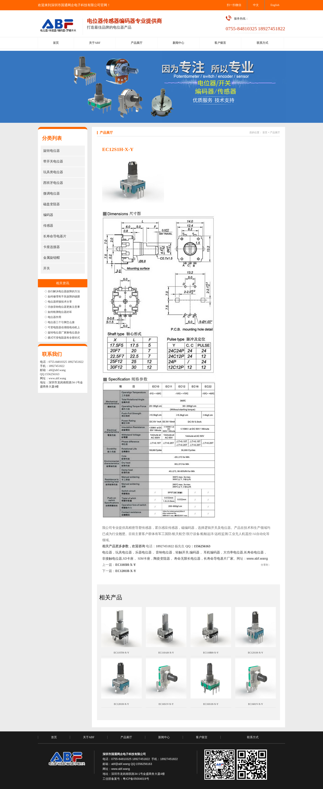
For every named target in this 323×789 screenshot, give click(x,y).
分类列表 (52, 138)
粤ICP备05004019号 (136, 778)
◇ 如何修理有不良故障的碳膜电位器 (66, 296)
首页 (264, 132)
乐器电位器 (143, 552)
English (274, 5)
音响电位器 (164, 552)
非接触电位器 (112, 558)
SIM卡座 (143, 558)
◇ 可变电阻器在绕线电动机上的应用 (66, 327)
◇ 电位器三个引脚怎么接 (59, 322)
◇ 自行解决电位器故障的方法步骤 (64, 291)
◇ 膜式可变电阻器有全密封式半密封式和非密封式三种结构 (79, 337)
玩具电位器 (123, 552)
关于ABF (88, 737)
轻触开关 (182, 552)
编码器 (194, 552)
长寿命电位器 (254, 552)
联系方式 (253, 737)
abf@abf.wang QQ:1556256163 (131, 764)
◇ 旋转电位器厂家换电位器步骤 (63, 332)
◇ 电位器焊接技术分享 (58, 301)
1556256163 (202, 546)
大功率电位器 (233, 552)
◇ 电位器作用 (52, 317)
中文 (256, 5)
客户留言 (201, 737)
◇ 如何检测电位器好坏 (58, 311)
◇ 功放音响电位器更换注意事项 (63, 306)
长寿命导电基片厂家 (218, 558)
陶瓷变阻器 (161, 558)
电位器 (107, 552)
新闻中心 (164, 737)
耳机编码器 (212, 552)
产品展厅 (275, 132)
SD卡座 (128, 558)
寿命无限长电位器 (187, 558)
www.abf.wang (57, 378)
